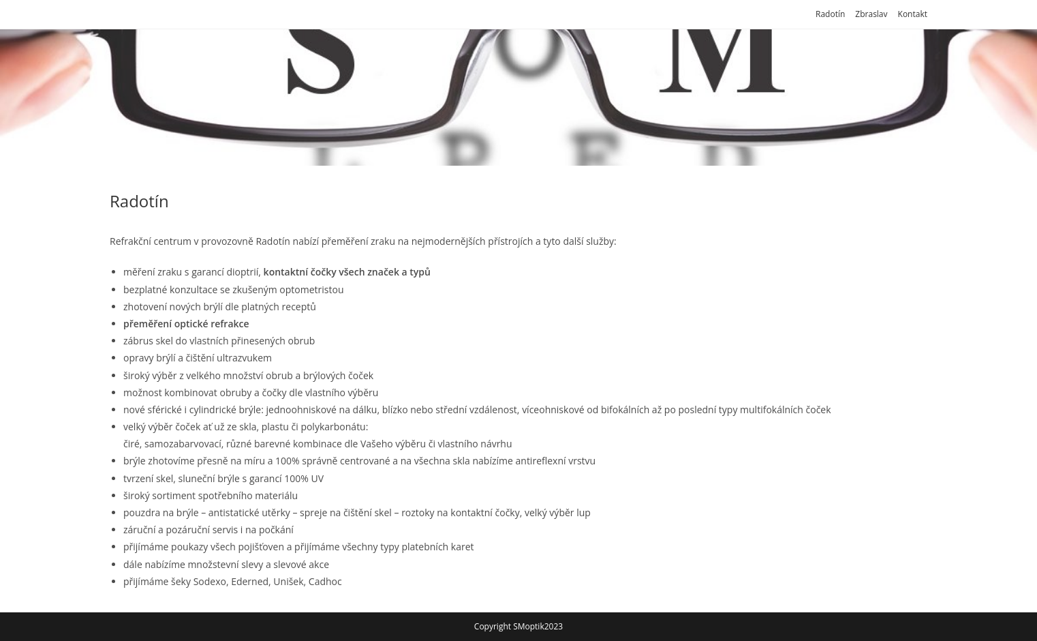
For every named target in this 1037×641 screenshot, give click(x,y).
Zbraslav (871, 14)
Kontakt (912, 14)
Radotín (830, 14)
